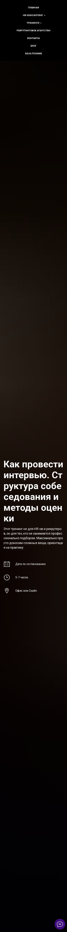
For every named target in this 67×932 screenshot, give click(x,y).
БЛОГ (33, 45)
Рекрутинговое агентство (33, 30)
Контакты (33, 38)
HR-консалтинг (33, 15)
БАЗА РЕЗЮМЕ (33, 53)
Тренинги (33, 23)
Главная (33, 7)
